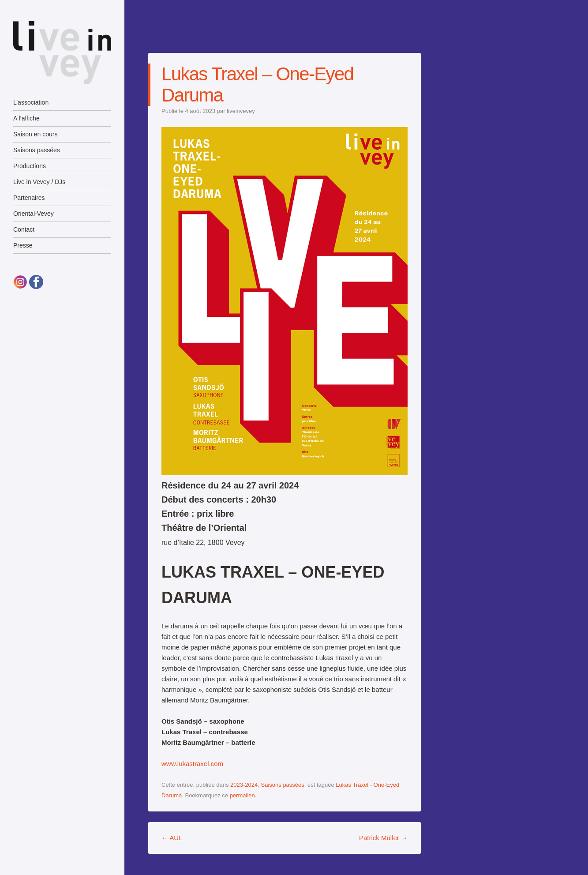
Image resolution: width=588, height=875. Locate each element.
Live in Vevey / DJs (39, 181)
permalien (242, 795)
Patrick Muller (383, 837)
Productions (29, 165)
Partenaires (29, 197)
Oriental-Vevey (33, 213)
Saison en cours (35, 134)
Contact (23, 229)
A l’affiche (26, 118)
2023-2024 (244, 784)
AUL (172, 837)
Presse (23, 245)
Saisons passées (36, 150)
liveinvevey (241, 111)
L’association (31, 102)
